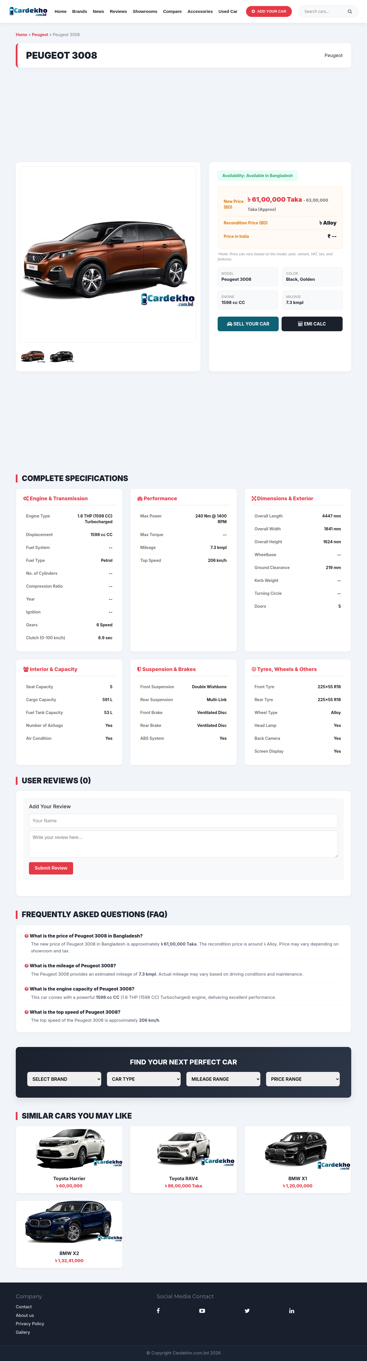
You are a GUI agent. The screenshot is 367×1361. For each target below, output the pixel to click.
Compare (172, 11)
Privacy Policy (30, 1323)
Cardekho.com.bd (191, 1353)
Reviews (118, 11)
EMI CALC (312, 324)
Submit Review (51, 868)
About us (25, 1315)
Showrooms (145, 11)
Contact (24, 1306)
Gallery (23, 1332)
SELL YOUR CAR (248, 324)
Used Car (227, 11)
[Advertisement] (183, 115)
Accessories (200, 11)
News (98, 11)
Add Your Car (269, 11)
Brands (79, 11)
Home (60, 11)
